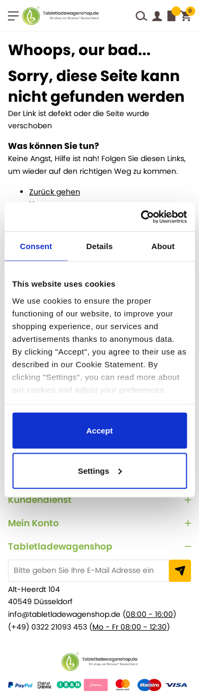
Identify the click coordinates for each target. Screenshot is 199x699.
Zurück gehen (54, 192)
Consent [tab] (36, 246)
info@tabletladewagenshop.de (64, 614)
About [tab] (163, 246)
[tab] (99, 500)
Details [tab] (99, 246)
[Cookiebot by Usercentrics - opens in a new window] (140, 217)
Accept (99, 430)
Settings (100, 470)
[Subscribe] (180, 571)
